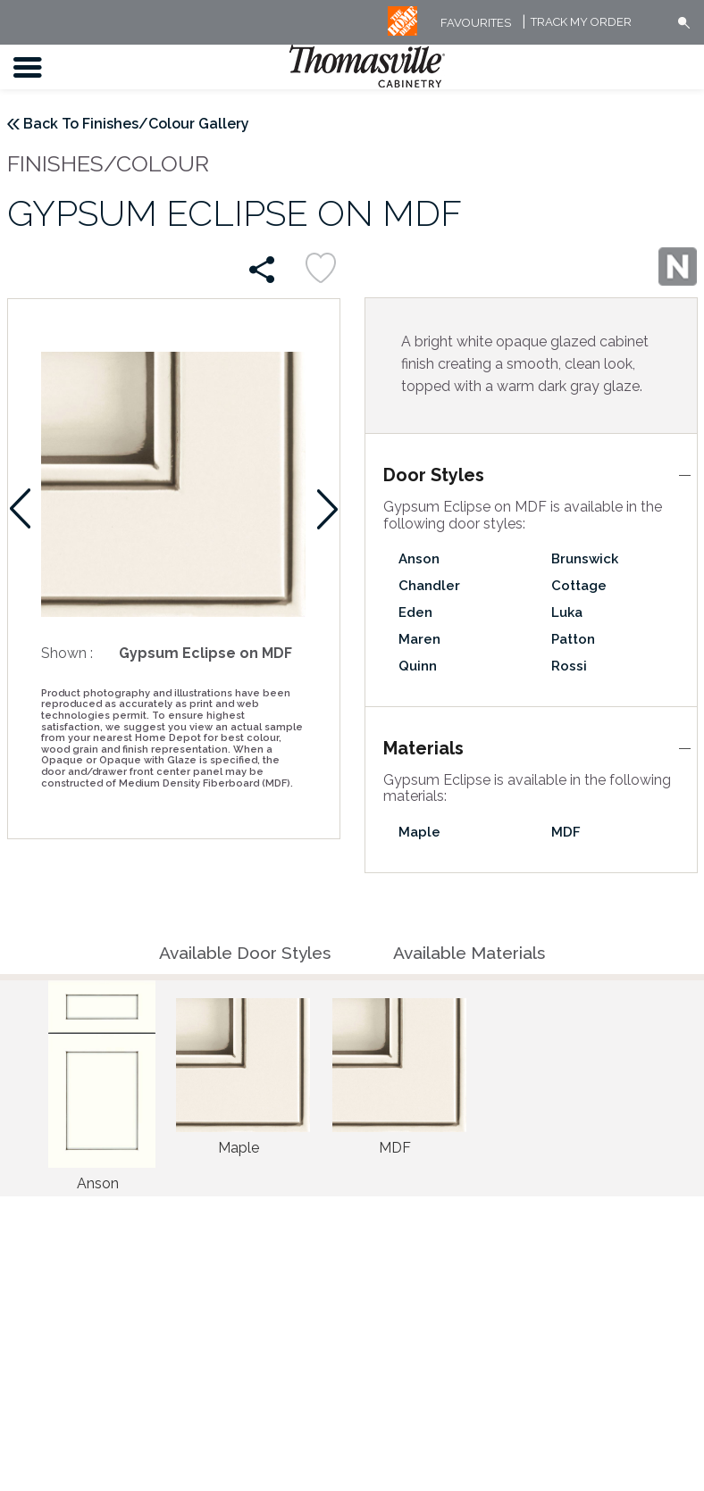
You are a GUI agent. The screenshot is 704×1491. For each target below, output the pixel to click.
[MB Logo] (402, 31)
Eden (415, 612)
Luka (566, 612)
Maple (419, 832)
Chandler (429, 586)
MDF (566, 832)
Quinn (417, 666)
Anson (419, 559)
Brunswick (584, 559)
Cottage (579, 586)
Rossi (569, 666)
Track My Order (581, 22)
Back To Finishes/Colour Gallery (136, 123)
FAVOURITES (475, 22)
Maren (419, 639)
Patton (573, 639)
